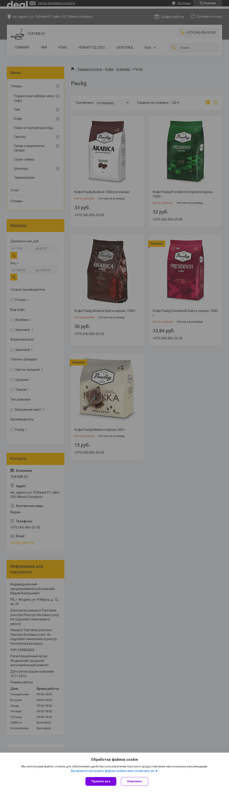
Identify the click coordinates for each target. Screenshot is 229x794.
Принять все (100, 781)
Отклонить (134, 781)
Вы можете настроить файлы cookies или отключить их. (113, 771)
